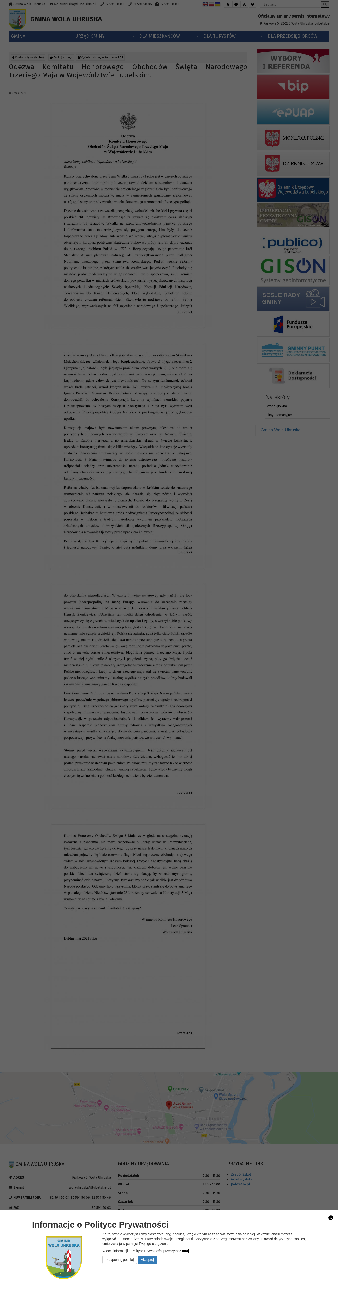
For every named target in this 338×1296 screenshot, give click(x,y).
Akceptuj (147, 1260)
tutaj (185, 1251)
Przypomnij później (119, 1260)
